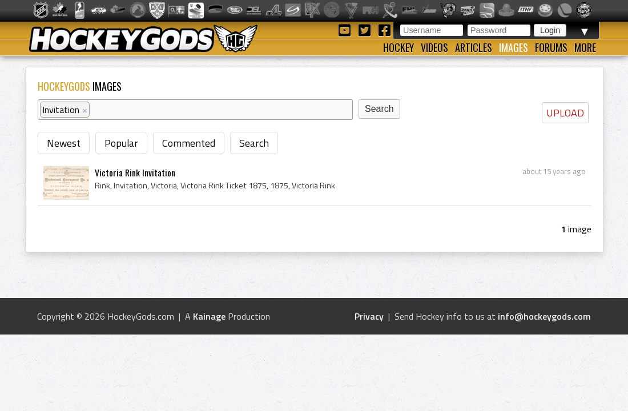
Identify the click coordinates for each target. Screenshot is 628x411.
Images (513, 47)
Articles (473, 47)
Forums (551, 47)
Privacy (369, 316)
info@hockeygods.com (544, 316)
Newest (63, 143)
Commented (188, 143)
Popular (121, 143)
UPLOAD (565, 112)
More (585, 47)
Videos (434, 47)
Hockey (398, 47)
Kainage (209, 316)
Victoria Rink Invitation (135, 172)
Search (254, 143)
